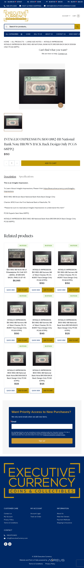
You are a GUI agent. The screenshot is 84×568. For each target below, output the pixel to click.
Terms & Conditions (11, 523)
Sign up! (42, 441)
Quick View (11, 290)
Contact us (62, 54)
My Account (8, 517)
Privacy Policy (9, 520)
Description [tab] (10, 176)
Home (28, 34)
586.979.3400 (11, 6)
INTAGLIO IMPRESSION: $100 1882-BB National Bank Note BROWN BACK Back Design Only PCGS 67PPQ (67, 325)
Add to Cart (50, 163)
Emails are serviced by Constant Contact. (54, 435)
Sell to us (38, 34)
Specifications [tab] (26, 176)
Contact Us (61, 34)
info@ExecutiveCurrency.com (61, 6)
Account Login (36, 514)
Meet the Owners (63, 517)
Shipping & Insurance (64, 523)
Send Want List (75, 34)
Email (13, 422)
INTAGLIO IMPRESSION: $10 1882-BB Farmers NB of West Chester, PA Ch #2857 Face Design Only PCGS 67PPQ (42, 274)
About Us (49, 34)
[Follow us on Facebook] (5, 544)
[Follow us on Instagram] (10, 544)
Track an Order (36, 517)
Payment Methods (63, 520)
